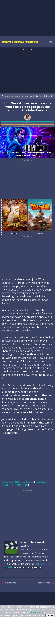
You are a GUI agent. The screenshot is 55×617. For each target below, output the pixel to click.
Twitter (8, 567)
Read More (43, 563)
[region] (27, 18)
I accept (50, 615)
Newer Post (9, 582)
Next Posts (46, 582)
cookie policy (36, 612)
